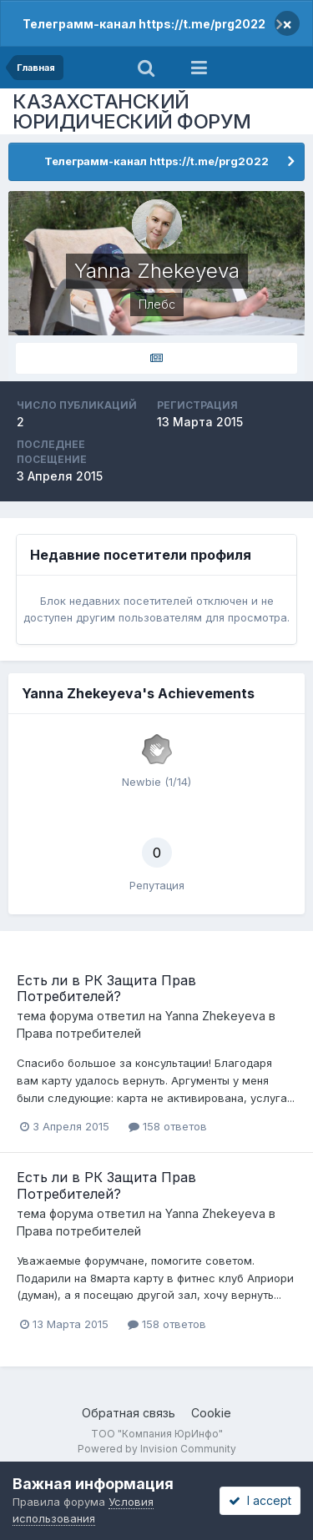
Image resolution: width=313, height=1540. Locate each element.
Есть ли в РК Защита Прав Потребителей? (106, 988)
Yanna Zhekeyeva (215, 1016)
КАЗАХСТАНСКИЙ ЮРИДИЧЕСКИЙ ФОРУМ (132, 111)
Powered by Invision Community (157, 1448)
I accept (260, 1500)
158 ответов (168, 1126)
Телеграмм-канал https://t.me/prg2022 (144, 24)
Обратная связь (128, 1413)
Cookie (211, 1413)
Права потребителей (79, 1033)
